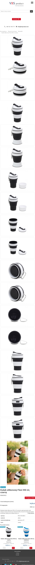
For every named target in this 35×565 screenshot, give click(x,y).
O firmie (17, 553)
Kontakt (17, 554)
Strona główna (3, 31)
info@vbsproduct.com (23, 26)
